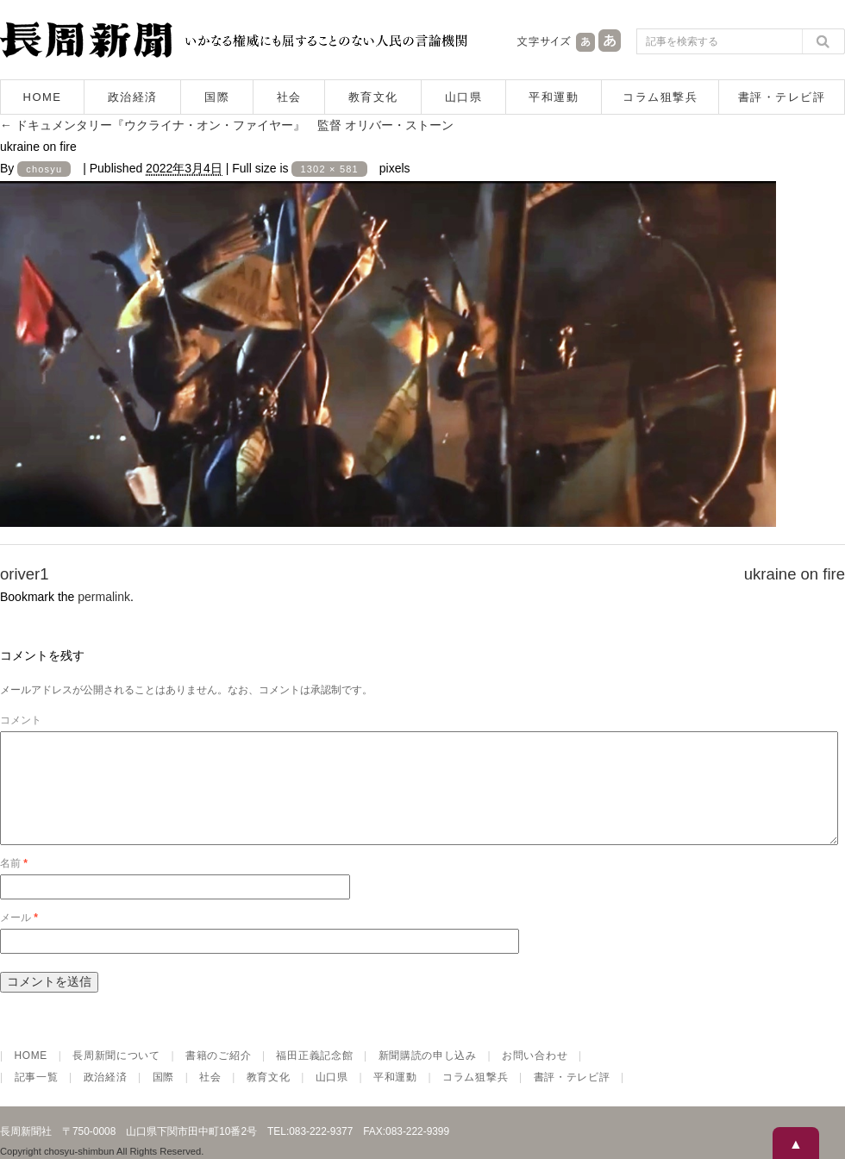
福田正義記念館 (314, 1076)
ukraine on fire (794, 574)
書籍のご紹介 (218, 1076)
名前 (14, 884)
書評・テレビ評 (782, 97)
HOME (42, 97)
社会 (289, 97)
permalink (104, 597)
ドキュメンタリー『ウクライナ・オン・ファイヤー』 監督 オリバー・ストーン (227, 125)
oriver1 (24, 574)
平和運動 (554, 97)
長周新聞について (116, 1076)
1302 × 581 (329, 169)
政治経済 (133, 97)
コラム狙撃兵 (660, 97)
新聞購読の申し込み (428, 1076)
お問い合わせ (534, 1076)
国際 (216, 97)
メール (19, 938)
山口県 (464, 97)
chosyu (44, 169)
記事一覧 (37, 1098)
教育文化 (373, 97)
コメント (20, 720)
